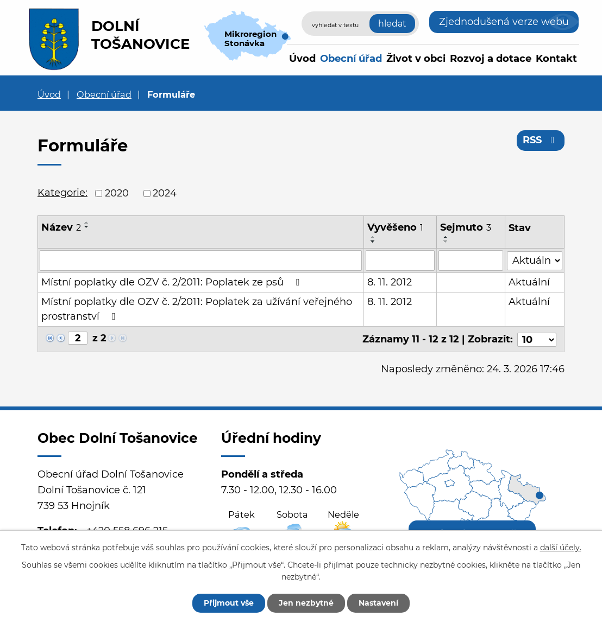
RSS (541, 140)
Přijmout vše (229, 603)
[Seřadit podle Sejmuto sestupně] (447, 241)
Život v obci (416, 59)
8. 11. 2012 (389, 282)
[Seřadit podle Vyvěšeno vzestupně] (373, 237)
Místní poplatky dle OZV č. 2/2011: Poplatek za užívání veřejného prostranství (196, 309)
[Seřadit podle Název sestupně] (87, 227)
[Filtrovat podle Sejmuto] (471, 260)
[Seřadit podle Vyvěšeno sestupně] (373, 241)
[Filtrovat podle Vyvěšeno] (400, 260)
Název (61, 227)
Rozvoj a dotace (490, 59)
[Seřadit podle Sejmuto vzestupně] (447, 237)
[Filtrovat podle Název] (201, 260)
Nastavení (378, 603)
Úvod (302, 59)
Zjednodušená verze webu (504, 22)
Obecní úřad (351, 59)
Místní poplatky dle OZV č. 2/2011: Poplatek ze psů (172, 282)
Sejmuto (466, 227)
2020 (117, 193)
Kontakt (556, 59)
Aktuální (529, 282)
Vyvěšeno (395, 227)
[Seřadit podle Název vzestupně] (87, 222)
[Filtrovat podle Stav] (534, 259)
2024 (165, 193)
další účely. (560, 547)
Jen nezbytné (306, 603)
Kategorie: (62, 193)
